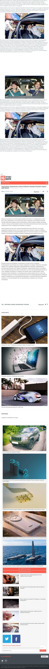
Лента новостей (14, 188)
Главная (21, 188)
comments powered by (9, 417)
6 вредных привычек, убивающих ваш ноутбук (12, 376)
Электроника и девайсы (9, 304)
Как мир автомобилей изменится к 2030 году (12, 407)
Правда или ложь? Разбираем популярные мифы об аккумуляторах (17, 345)
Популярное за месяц (24, 571)
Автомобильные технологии (22, 304)
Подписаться (43, 650)
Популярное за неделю (24, 568)
